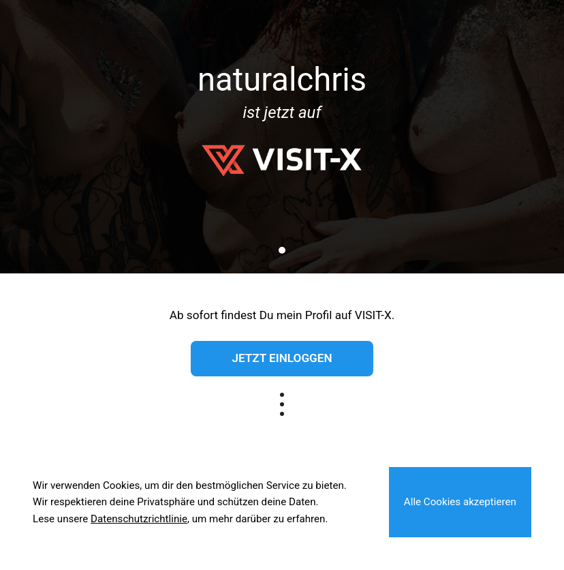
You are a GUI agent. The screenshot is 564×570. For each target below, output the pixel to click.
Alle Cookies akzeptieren (460, 502)
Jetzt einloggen (282, 358)
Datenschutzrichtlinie (139, 519)
